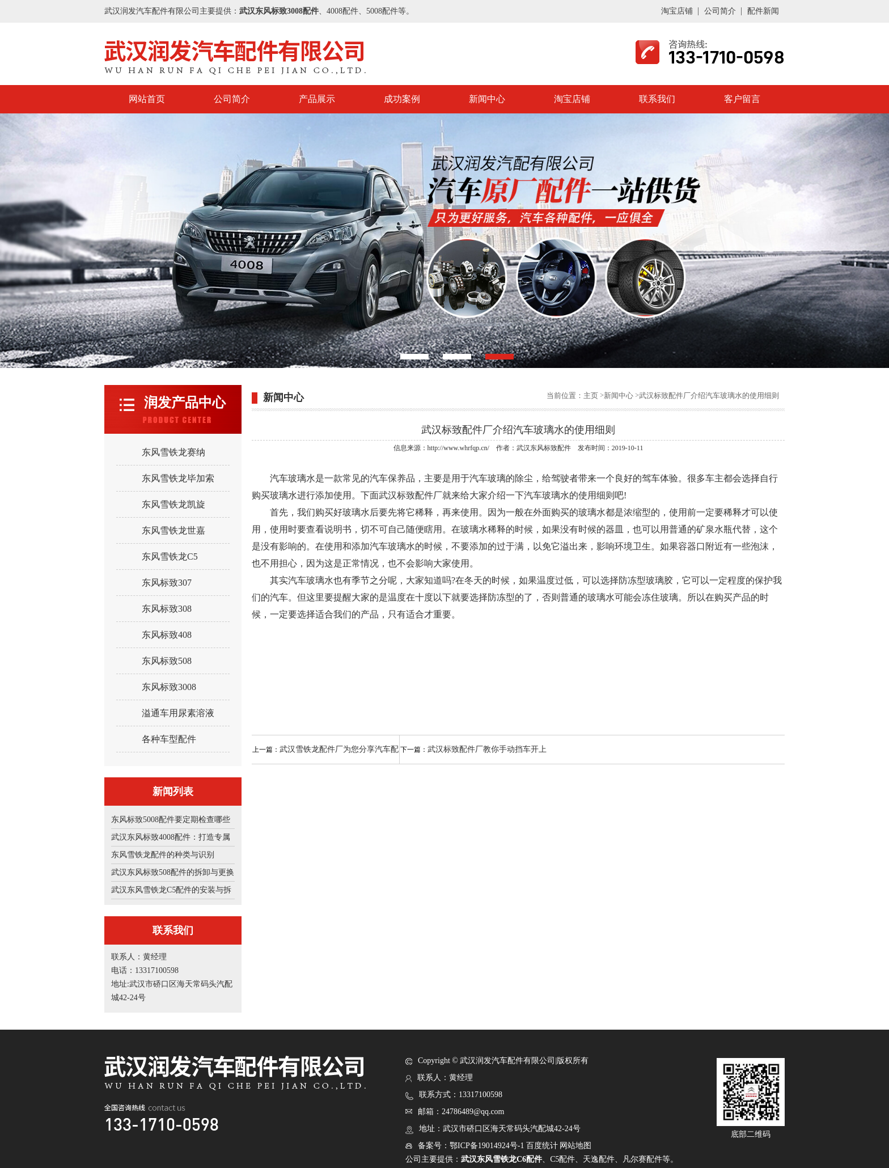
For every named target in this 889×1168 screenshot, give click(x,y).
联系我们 (657, 99)
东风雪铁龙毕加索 (178, 478)
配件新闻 (763, 11)
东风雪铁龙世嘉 (173, 530)
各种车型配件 (169, 739)
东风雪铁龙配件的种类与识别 (162, 854)
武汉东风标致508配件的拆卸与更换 (172, 872)
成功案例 (402, 99)
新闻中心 (487, 99)
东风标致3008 (169, 687)
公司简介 (720, 11)
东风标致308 (167, 608)
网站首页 (147, 99)
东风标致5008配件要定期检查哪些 (170, 819)
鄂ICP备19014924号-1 (487, 1145)
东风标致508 (167, 661)
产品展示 (317, 99)
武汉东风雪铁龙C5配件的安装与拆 (171, 890)
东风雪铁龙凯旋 (173, 504)
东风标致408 (167, 635)
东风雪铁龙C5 (170, 556)
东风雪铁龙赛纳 (173, 452)
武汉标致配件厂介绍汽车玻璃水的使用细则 (709, 395)
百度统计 (542, 1145)
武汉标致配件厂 (410, 495)
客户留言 (742, 99)
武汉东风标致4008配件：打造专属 (170, 837)
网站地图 (575, 1145)
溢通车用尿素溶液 (178, 713)
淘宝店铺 (677, 11)
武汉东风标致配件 (544, 448)
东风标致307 (167, 582)
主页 (590, 395)
